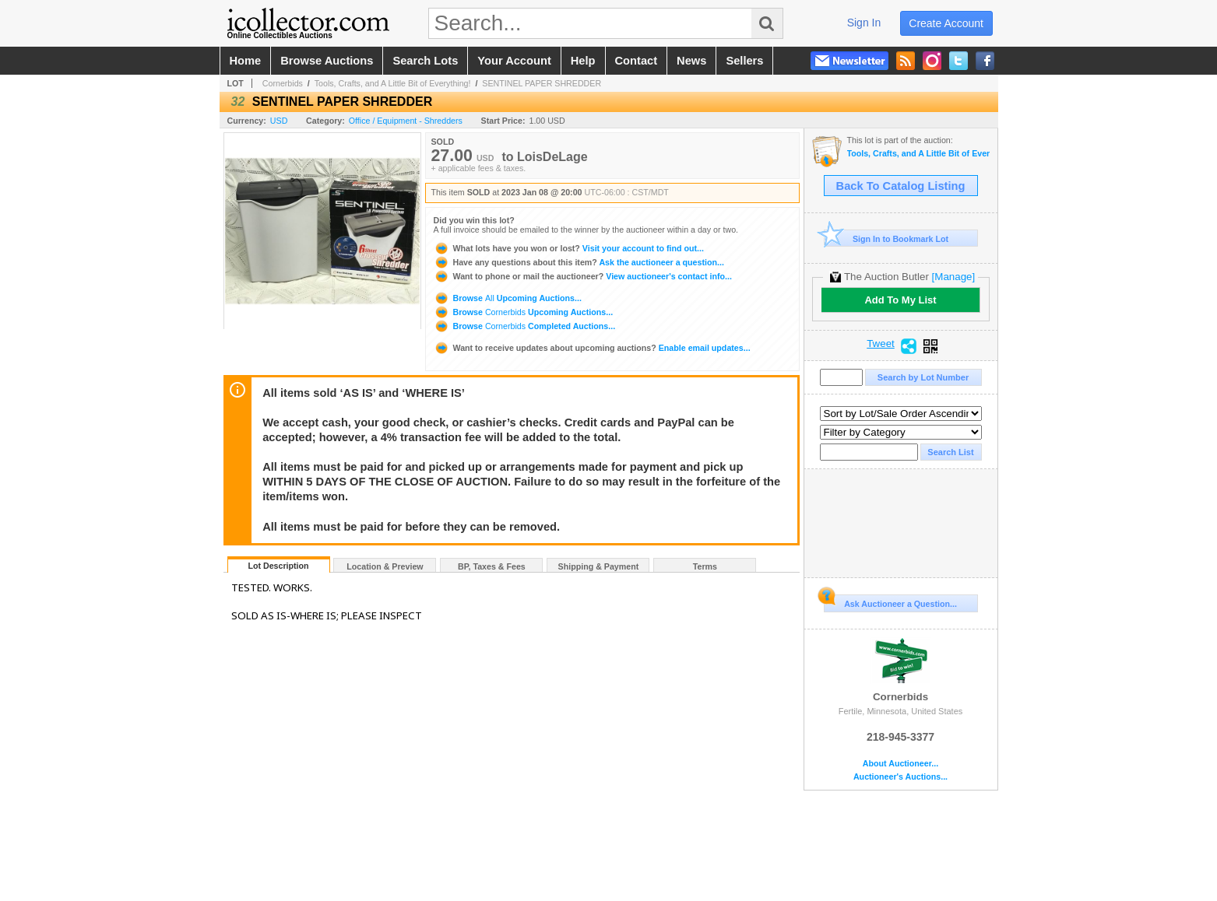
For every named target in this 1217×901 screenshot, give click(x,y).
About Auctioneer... (900, 763)
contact (636, 60)
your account (513, 60)
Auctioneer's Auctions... (900, 777)
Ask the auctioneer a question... (579, 262)
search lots (425, 60)
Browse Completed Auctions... (525, 326)
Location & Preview (384, 566)
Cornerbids (282, 83)
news (691, 60)
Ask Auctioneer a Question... (890, 601)
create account (946, 23)
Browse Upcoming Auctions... (508, 298)
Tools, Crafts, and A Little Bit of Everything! (393, 83)
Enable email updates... (592, 347)
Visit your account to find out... (569, 248)
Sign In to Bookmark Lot (886, 238)
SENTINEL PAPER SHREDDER (541, 83)
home (246, 60)
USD (279, 120)
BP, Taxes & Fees (492, 566)
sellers (744, 60)
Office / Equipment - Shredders (406, 120)
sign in (864, 22)
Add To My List (900, 300)
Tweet (881, 343)
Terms (705, 566)
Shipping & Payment (598, 566)
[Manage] (953, 276)
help (583, 60)
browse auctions (326, 60)
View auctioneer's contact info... (583, 276)
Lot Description (278, 565)
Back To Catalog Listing (901, 186)
